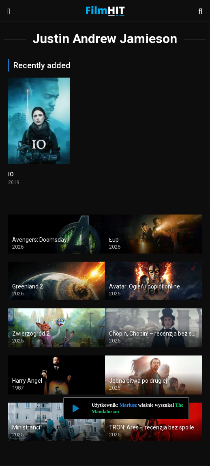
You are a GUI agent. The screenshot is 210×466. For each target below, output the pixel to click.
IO (11, 174)
